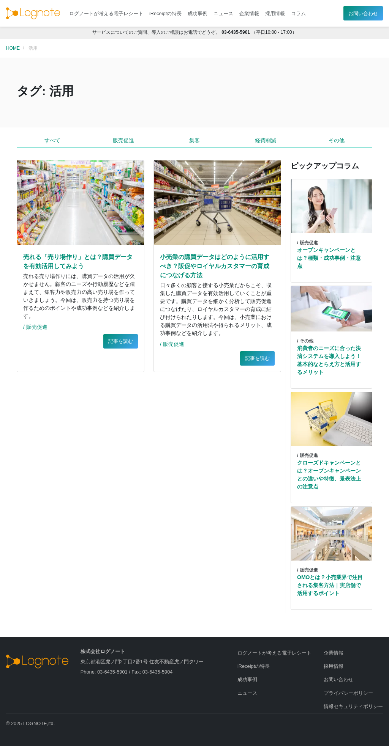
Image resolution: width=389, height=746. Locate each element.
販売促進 (123, 140)
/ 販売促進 (35, 327)
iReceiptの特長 (165, 13)
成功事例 (197, 13)
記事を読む (120, 341)
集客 (194, 140)
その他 (337, 140)
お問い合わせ (363, 13)
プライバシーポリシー (348, 693)
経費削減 (265, 140)
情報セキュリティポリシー (353, 706)
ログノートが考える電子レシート (106, 13)
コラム (298, 13)
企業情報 (249, 13)
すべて (52, 140)
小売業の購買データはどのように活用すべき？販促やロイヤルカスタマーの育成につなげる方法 (214, 266)
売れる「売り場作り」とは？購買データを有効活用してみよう (78, 261)
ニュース (223, 13)
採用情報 (275, 13)
